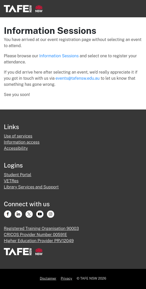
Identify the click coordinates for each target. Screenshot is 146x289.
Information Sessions (59, 55)
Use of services (18, 136)
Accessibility (16, 148)
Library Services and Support (31, 187)
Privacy (66, 278)
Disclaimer (48, 278)
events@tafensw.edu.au (78, 78)
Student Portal (17, 174)
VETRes (11, 180)
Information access (22, 142)
